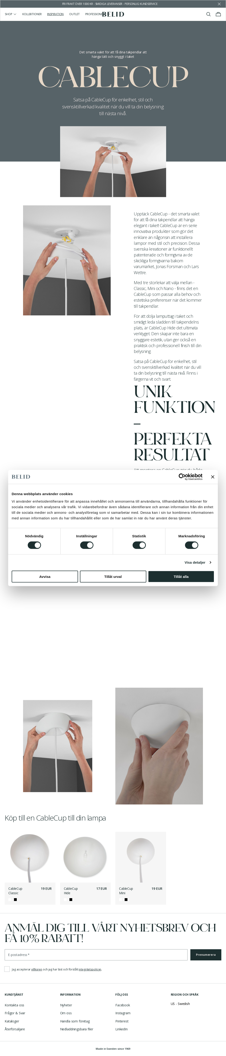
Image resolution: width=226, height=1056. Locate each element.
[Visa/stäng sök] (208, 14)
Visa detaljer (195, 562)
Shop (11, 14)
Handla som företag (75, 1021)
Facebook (122, 1005)
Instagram (122, 1013)
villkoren (36, 969)
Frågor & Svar (15, 1013)
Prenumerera (206, 955)
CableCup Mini (126, 890)
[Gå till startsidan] (113, 14)
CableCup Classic (15, 890)
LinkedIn (121, 1029)
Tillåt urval (113, 576)
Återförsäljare (15, 1029)
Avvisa (45, 576)
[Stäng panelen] (212, 477)
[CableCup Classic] (30, 857)
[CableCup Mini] (140, 857)
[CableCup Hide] (85, 857)
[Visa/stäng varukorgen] (218, 14)
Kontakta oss (14, 1005)
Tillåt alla (181, 576)
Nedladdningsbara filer (76, 1029)
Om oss (66, 1013)
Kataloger (12, 1021)
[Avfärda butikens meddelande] (219, 4)
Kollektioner (32, 14)
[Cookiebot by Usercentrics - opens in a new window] (182, 476)
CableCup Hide (71, 890)
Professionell (97, 14)
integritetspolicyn (90, 969)
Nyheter (66, 1005)
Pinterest (122, 1021)
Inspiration (55, 14)
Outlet (74, 14)
